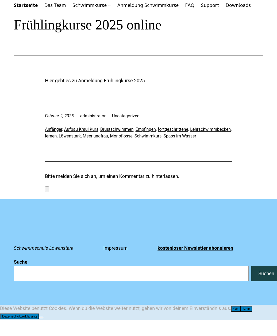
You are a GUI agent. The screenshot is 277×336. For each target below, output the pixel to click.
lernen (51, 136)
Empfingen (146, 129)
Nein (246, 309)
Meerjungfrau (95, 136)
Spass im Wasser (179, 136)
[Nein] (41, 317)
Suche (20, 262)
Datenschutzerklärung (19, 316)
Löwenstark (70, 136)
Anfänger (53, 129)
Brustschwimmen (116, 129)
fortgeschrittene (173, 129)
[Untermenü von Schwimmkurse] (109, 5)
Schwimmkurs (147, 136)
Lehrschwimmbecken (210, 129)
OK (235, 309)
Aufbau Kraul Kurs (81, 129)
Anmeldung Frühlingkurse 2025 (111, 80)
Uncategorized (126, 115)
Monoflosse (121, 136)
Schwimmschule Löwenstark (44, 248)
